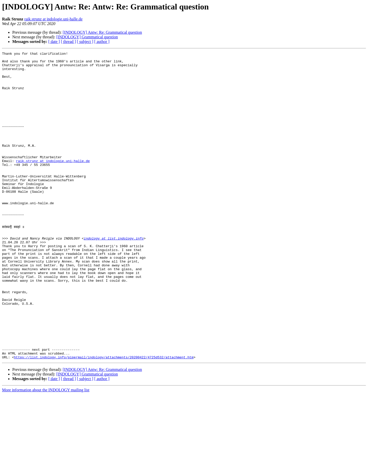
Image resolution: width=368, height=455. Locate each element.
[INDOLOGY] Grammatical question (87, 37)
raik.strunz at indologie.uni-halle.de (53, 19)
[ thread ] (68, 41)
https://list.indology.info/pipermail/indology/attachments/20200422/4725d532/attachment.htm (103, 417)
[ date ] (54, 41)
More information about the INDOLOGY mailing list (45, 450)
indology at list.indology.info (114, 275)
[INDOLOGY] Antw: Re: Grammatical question (102, 32)
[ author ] (102, 41)
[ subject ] (85, 41)
